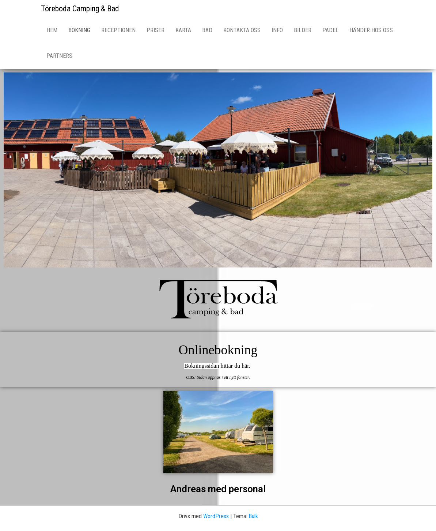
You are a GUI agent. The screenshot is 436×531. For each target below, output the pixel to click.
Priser (155, 30)
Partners (59, 55)
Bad (207, 30)
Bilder (302, 30)
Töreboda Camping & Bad (80, 8)
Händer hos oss (371, 30)
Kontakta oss (242, 30)
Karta (183, 30)
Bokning (79, 30)
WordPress (216, 516)
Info (277, 30)
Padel (330, 30)
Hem (51, 30)
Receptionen (118, 30)
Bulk (253, 516)
